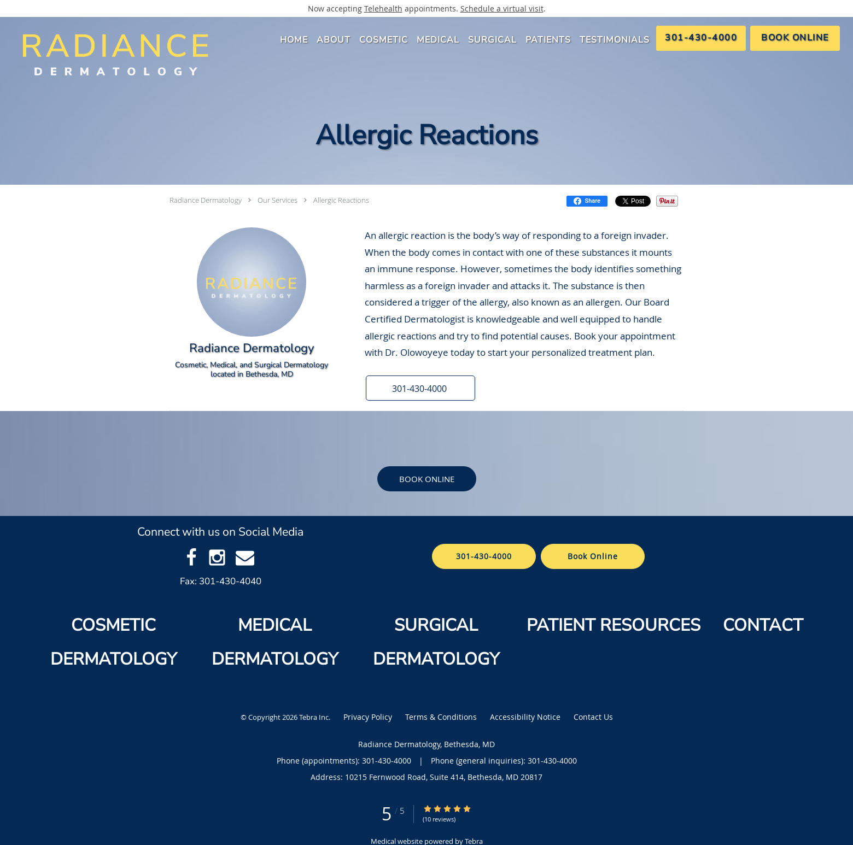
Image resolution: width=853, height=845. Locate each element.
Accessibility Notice (525, 717)
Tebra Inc (314, 717)
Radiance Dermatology (206, 200)
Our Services (277, 200)
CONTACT (765, 625)
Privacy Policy (367, 717)
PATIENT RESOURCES (613, 625)
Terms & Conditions (441, 717)
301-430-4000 (484, 556)
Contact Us (593, 717)
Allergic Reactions (341, 200)
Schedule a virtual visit (502, 8)
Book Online (426, 478)
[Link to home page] (111, 54)
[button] (420, 388)
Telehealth (383, 8)
